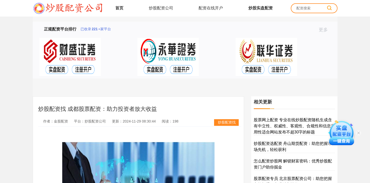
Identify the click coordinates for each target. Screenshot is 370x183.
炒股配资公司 (161, 8)
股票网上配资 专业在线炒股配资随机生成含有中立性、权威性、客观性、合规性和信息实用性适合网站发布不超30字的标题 (294, 126)
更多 (325, 29)
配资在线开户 (211, 8)
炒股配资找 (227, 122)
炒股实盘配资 (260, 8)
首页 (119, 8)
